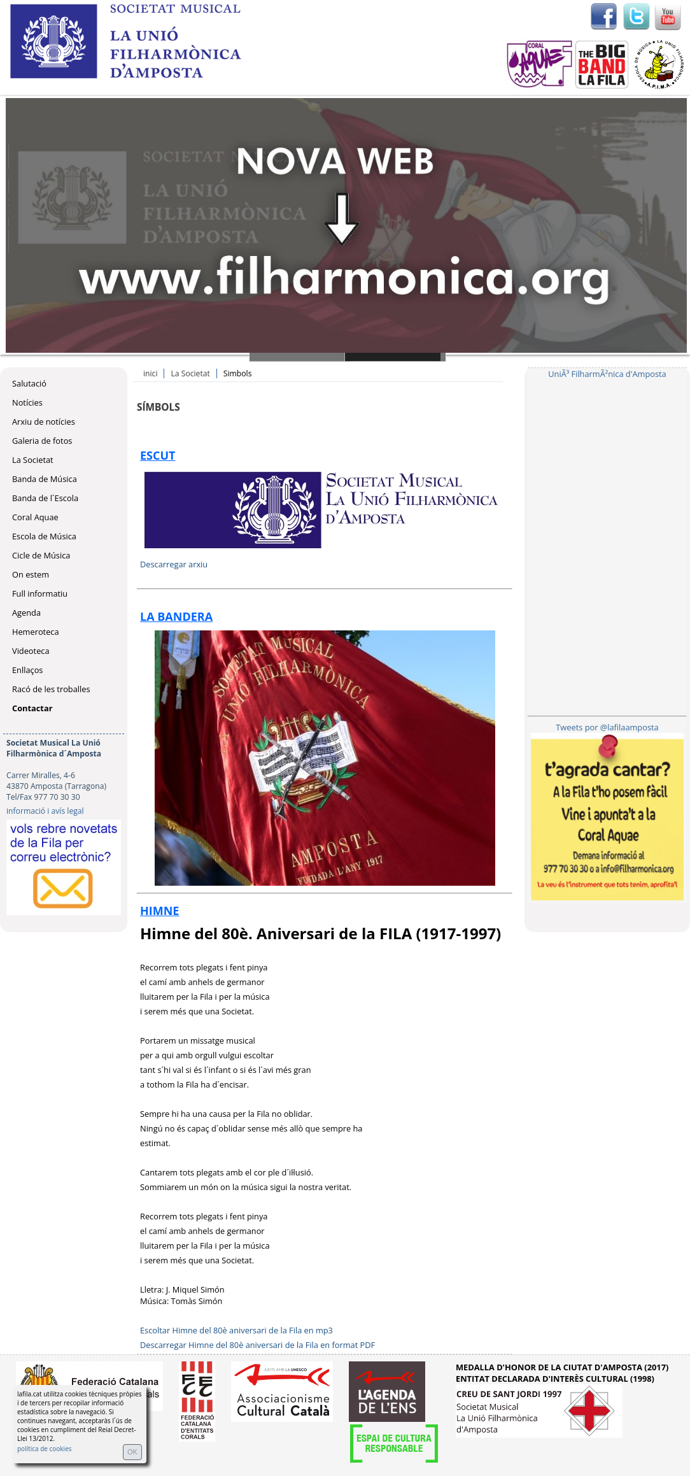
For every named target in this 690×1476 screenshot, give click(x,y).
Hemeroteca (35, 631)
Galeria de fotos (42, 440)
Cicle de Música (41, 555)
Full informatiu (39, 593)
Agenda (26, 612)
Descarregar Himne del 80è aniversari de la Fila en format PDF (257, 1345)
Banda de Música (44, 479)
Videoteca (31, 650)
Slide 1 (300, 357)
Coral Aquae (35, 517)
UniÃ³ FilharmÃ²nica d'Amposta (607, 374)
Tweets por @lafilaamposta (607, 727)
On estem (30, 574)
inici (150, 373)
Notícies (27, 402)
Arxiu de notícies (43, 421)
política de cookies (44, 1448)
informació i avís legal (45, 810)
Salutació (29, 383)
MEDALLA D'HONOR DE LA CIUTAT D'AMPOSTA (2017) (562, 1367)
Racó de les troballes (51, 689)
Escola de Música (44, 536)
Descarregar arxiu (174, 564)
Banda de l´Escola (45, 498)
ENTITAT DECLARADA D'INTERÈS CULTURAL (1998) (555, 1378)
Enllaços (27, 670)
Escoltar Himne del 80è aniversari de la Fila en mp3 (236, 1330)
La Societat (32, 459)
